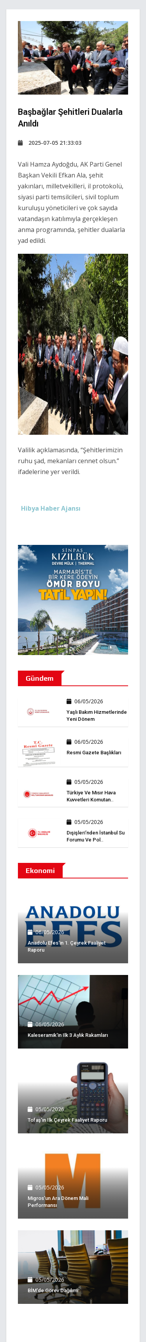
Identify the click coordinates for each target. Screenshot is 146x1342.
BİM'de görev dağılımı (53, 1290)
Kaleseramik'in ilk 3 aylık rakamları (68, 1035)
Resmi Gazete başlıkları (94, 752)
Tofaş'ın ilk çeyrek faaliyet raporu (67, 1120)
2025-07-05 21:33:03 (49, 142)
